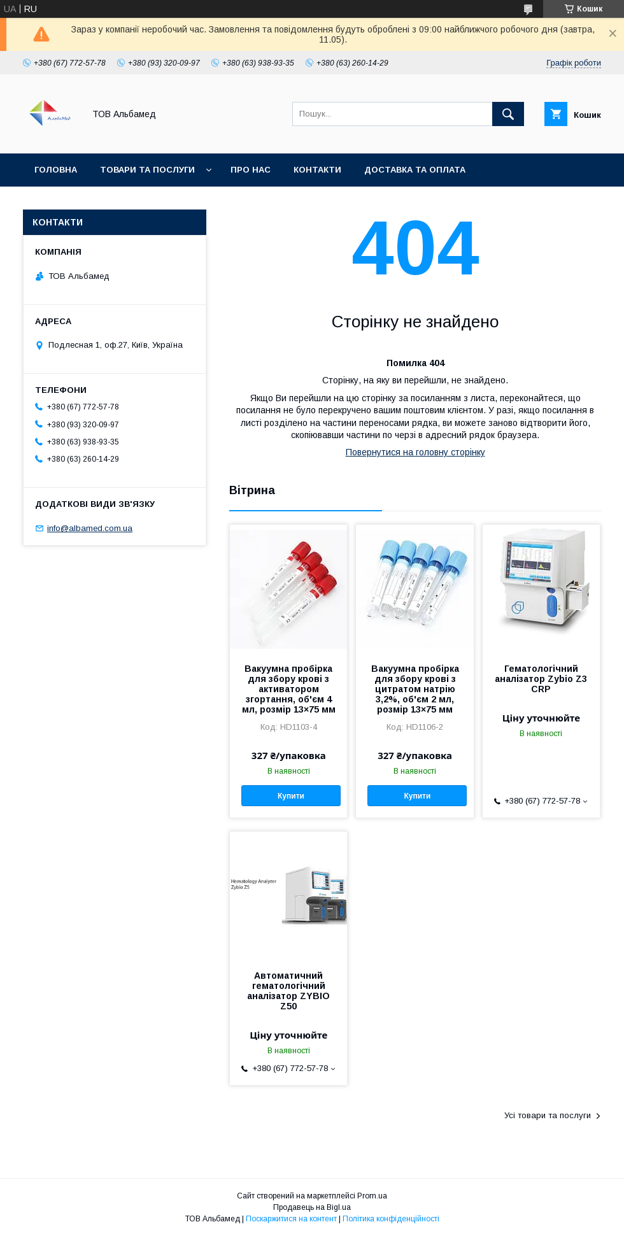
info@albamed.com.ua (89, 528)
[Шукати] (508, 114)
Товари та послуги (147, 169)
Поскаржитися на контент (291, 1218)
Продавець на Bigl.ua (312, 1207)
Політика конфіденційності (391, 1218)
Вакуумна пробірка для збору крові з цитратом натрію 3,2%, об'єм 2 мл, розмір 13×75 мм (415, 689)
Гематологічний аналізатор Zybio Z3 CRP (541, 679)
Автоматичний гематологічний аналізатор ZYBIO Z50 (288, 990)
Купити (291, 796)
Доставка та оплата (414, 169)
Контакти (317, 169)
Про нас (250, 169)
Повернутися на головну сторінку (415, 452)
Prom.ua (372, 1195)
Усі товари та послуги (547, 1115)
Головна (55, 169)
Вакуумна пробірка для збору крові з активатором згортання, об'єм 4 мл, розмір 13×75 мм (289, 689)
